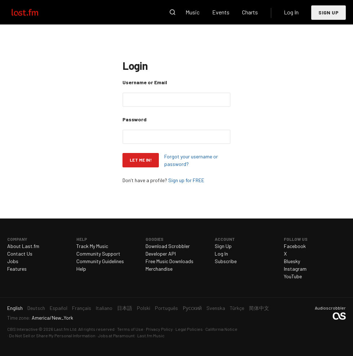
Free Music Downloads (169, 261)
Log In (291, 12)
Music (193, 12)
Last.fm (33, 12)
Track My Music (92, 246)
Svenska (215, 308)
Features (17, 269)
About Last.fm (23, 246)
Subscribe (226, 261)
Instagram (295, 269)
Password (134, 119)
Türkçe (237, 308)
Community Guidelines (100, 261)
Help (81, 269)
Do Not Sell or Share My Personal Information (52, 335)
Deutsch (36, 308)
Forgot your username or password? (191, 160)
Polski (143, 308)
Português (166, 308)
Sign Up (328, 12)
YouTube (293, 276)
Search (172, 12)
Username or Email (144, 82)
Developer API (161, 254)
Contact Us (19, 254)
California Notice (221, 329)
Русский (192, 308)
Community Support (98, 254)
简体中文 (259, 308)
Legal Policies (189, 329)
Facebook (295, 246)
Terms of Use (130, 329)
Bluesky (292, 261)
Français (81, 308)
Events (220, 12)
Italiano (104, 308)
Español (58, 308)
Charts (250, 12)
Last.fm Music (151, 335)
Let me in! (141, 159)
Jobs (12, 261)
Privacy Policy (159, 329)
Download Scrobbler (168, 246)
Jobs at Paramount (116, 335)
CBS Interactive (22, 329)
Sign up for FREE (186, 180)
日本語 (124, 308)
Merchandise (159, 269)
